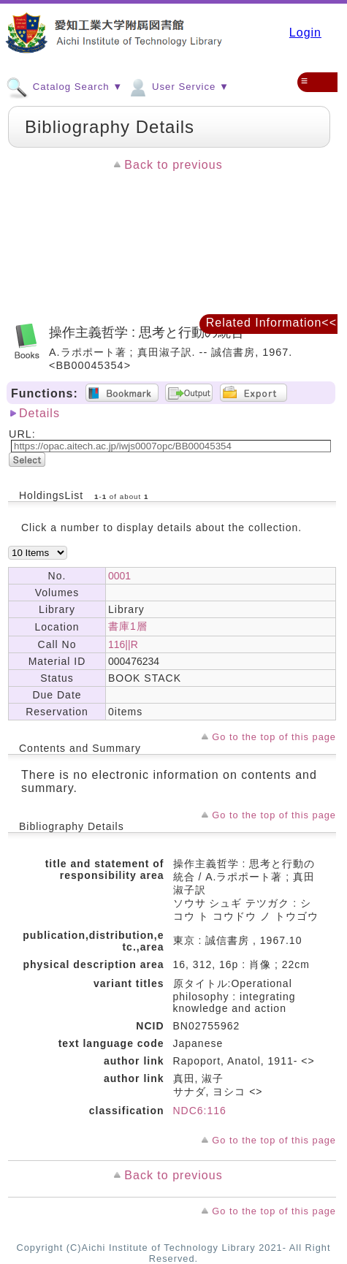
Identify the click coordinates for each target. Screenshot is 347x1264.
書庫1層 (128, 626)
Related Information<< (271, 322)
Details (39, 413)
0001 (119, 576)
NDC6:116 (199, 1110)
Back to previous (173, 165)
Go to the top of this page (274, 736)
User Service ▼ (177, 86)
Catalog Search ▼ (64, 86)
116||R (123, 644)
